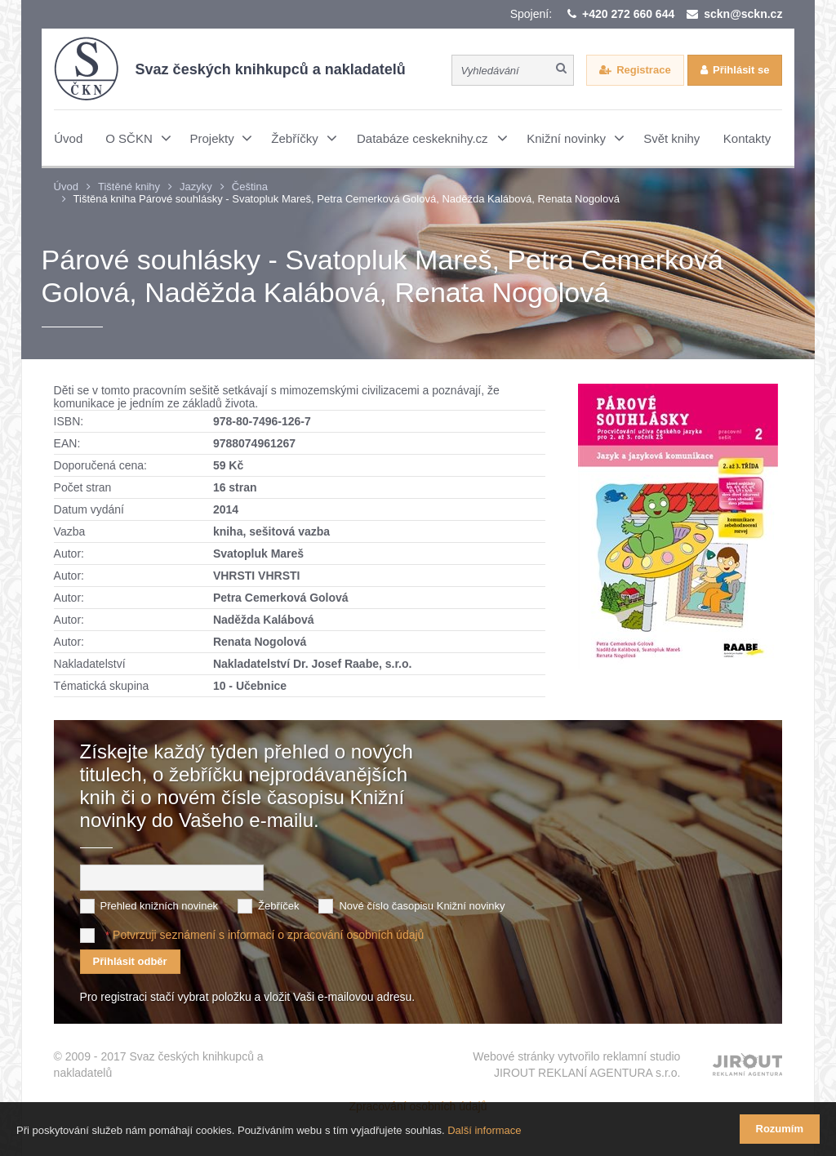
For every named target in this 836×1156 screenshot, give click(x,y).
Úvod (66, 186)
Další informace (484, 1130)
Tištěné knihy (129, 186)
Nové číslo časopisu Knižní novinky (422, 906)
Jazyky (196, 186)
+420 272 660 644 (628, 13)
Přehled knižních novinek (159, 906)
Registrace (643, 70)
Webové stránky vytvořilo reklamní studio (576, 1065)
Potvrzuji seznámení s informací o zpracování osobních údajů (268, 934)
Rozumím (780, 1129)
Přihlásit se (741, 70)
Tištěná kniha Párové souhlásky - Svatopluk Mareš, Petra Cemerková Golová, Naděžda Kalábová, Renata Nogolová (346, 199)
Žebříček (279, 906)
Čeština (250, 186)
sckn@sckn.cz (743, 13)
